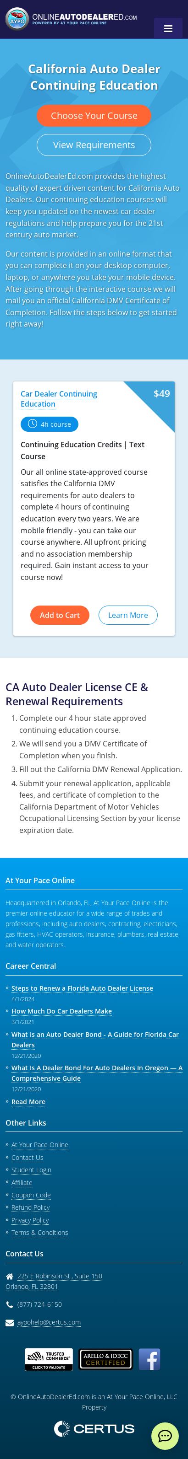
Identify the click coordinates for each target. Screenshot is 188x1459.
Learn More (128, 615)
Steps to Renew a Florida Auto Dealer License (82, 988)
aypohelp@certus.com (49, 1322)
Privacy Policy (30, 1220)
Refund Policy (30, 1207)
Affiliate (22, 1182)
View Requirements (94, 145)
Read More (28, 1101)
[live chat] (165, 1436)
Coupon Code (31, 1195)
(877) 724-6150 (39, 1304)
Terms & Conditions (39, 1232)
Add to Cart (60, 615)
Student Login (31, 1169)
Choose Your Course (94, 115)
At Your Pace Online (39, 1144)
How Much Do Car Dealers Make (61, 1011)
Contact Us (27, 1157)
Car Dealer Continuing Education (59, 399)
